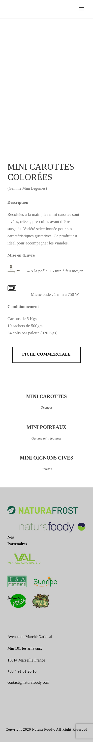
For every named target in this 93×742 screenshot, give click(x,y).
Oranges (46, 407)
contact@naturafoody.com (28, 682)
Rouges (46, 469)
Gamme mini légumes (46, 438)
